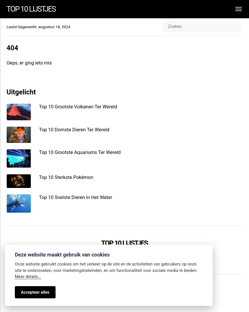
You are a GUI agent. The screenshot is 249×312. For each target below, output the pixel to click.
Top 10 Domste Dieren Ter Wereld (74, 129)
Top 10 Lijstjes (31, 9)
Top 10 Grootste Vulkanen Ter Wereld (78, 107)
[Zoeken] (202, 26)
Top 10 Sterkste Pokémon (66, 177)
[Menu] (236, 9)
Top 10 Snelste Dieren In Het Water (75, 197)
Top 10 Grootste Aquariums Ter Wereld (80, 152)
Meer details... (28, 276)
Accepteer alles (35, 292)
